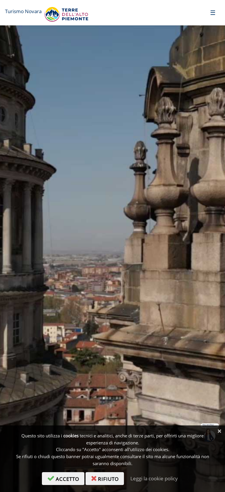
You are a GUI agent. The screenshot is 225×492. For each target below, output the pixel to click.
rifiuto (107, 478)
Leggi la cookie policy (154, 478)
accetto (65, 478)
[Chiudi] (219, 431)
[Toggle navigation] (213, 12)
